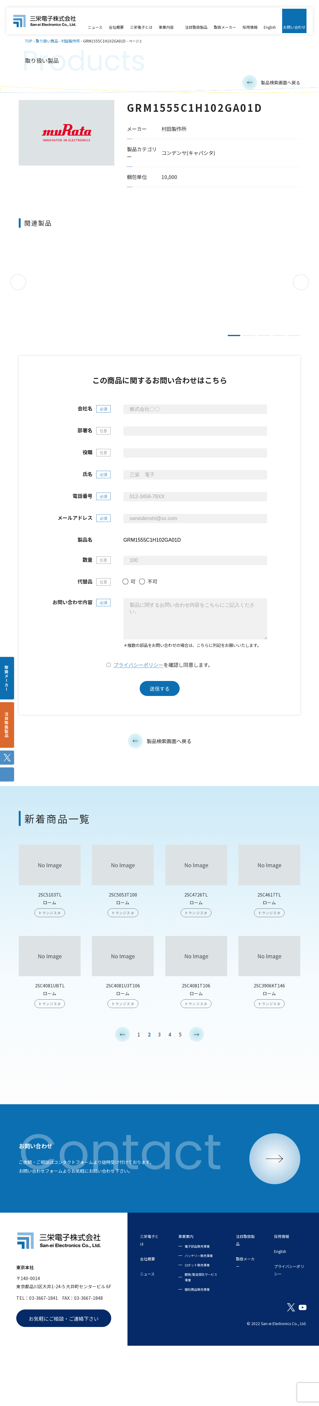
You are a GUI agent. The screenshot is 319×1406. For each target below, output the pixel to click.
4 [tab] (279, 340)
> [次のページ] (196, 1078)
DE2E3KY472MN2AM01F (59, 306)
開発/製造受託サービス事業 (199, 1331)
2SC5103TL (50, 937)
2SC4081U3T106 (122, 1029)
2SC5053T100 (123, 937)
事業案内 (189, 1274)
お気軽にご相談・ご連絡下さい (64, 1368)
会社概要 (150, 1296)
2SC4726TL (196, 937)
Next (301, 287)
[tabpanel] (59, 287)
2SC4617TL (269, 937)
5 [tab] (294, 340)
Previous (18, 287)
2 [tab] (249, 340)
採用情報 (283, 1274)
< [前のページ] (122, 1078)
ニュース (150, 1311)
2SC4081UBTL (50, 1029)
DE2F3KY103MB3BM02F (150, 306)
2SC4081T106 (196, 1029)
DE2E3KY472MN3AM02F (240, 306)
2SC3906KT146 (269, 1029)
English (281, 1289)
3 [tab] (264, 340)
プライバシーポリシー (138, 708)
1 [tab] (234, 340)
